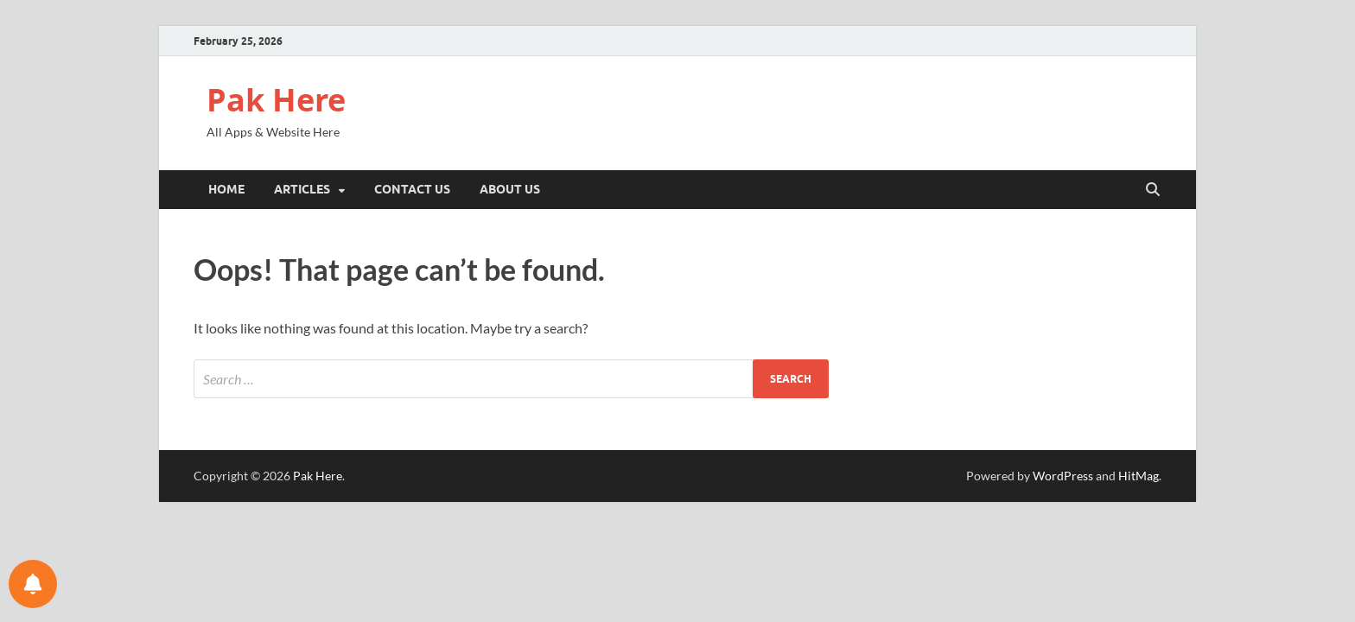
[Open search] (1153, 190)
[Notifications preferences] (33, 584)
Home (226, 189)
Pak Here (276, 100)
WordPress (1063, 475)
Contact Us (412, 189)
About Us (510, 189)
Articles (302, 189)
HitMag (1138, 475)
